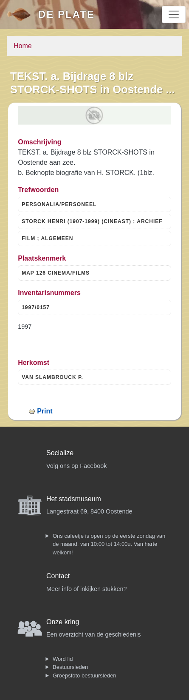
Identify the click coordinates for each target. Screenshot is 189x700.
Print (44, 411)
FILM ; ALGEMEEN (47, 238)
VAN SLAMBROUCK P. (52, 377)
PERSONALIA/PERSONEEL (59, 204)
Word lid (63, 659)
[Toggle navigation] (174, 14)
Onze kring (62, 621)
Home (23, 45)
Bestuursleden (70, 667)
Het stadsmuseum (73, 498)
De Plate (66, 14)
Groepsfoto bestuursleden (84, 675)
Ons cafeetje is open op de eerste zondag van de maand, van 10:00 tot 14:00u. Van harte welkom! (109, 544)
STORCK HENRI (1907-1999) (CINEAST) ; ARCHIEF (92, 221)
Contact (58, 576)
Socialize (59, 452)
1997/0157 (36, 307)
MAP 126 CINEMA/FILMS (56, 273)
